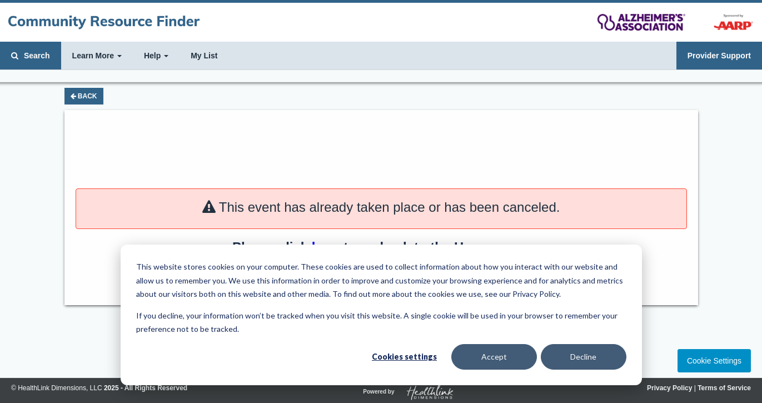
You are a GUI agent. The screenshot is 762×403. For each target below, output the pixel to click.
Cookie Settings (714, 360)
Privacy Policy (669, 388)
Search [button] (30, 55)
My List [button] (204, 55)
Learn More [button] (97, 55)
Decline (583, 356)
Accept (494, 356)
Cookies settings (404, 356)
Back (84, 96)
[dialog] (381, 315)
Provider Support (719, 55)
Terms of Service (724, 388)
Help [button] (156, 55)
